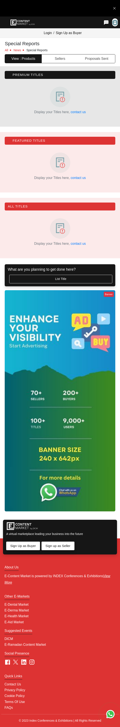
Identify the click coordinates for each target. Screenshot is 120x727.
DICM (8, 639)
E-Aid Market (14, 622)
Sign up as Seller (57, 546)
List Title (60, 279)
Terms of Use (14, 702)
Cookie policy (14, 696)
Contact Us (12, 684)
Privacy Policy (14, 690)
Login (48, 33)
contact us (78, 112)
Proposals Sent (96, 58)
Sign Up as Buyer (69, 33)
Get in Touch (99, 8)
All (6, 50)
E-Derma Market (16, 610)
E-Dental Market (16, 604)
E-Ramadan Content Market (25, 644)
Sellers (60, 58)
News (17, 50)
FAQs (8, 707)
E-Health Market (16, 616)
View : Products (23, 58)
